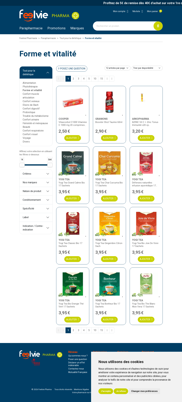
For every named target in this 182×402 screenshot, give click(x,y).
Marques (77, 28)
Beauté (26, 126)
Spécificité (28, 208)
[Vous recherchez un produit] (123, 26)
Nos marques (30, 182)
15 (101, 78)
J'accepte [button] (106, 391)
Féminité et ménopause (35, 123)
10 (95, 78)
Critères (27, 173)
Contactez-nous (76, 368)
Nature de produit (32, 191)
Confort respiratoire (33, 130)
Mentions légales (81, 389)
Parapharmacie (31, 28)
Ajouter (72, 137)
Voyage (27, 137)
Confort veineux (31, 101)
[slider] (22, 165)
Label (26, 217)
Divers (26, 141)
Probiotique (29, 112)
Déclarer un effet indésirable (76, 364)
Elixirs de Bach (30, 104)
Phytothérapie (30, 86)
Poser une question (77, 359)
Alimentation (29, 82)
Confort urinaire (31, 119)
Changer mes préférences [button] (144, 391)
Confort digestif (31, 108)
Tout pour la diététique (29, 72)
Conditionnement (32, 199)
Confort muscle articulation (31, 95)
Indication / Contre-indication (33, 228)
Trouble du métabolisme (36, 115)
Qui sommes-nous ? (78, 355)
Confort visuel (30, 134)
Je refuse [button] (121, 391)
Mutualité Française (77, 372)
